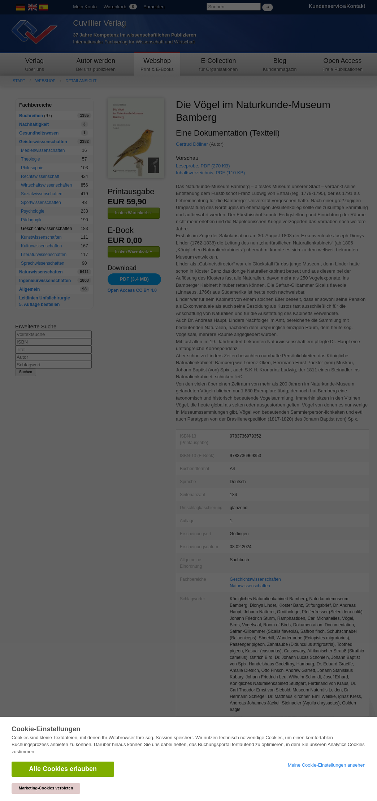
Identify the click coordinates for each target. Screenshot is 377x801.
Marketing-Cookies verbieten (46, 788)
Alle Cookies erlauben (63, 768)
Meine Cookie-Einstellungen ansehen (326, 765)
